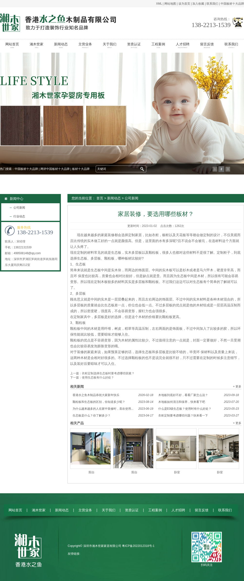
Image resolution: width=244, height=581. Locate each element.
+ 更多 (237, 386)
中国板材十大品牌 (232, 3)
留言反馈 (207, 45)
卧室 (177, 472)
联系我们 (212, 3)
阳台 (91, 472)
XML (159, 3)
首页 (99, 198)
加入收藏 (198, 3)
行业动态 (19, 216)
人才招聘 (183, 45)
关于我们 (110, 45)
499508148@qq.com (27, 253)
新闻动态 (61, 45)
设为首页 (184, 3)
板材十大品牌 (81, 169)
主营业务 (85, 45)
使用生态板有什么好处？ (98, 377)
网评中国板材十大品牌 (55, 169)
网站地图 (170, 3)
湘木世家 (36, 45)
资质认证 (134, 45)
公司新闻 (19, 207)
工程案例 (158, 45)
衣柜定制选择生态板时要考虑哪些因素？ (108, 373)
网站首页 (12, 45)
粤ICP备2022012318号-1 (138, 546)
